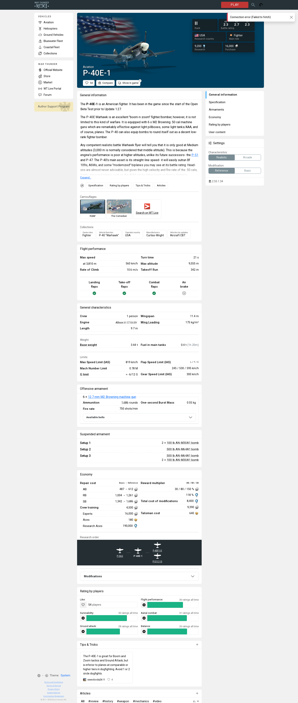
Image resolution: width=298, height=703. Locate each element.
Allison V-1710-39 (126, 322)
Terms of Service (54, 686)
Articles (161, 185)
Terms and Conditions (53, 682)
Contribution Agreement (53, 696)
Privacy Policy (54, 689)
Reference (221, 170)
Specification (95, 185)
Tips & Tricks (143, 185)
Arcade (247, 157)
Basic (247, 170)
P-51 (195, 155)
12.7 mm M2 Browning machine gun (112, 397)
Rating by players (119, 185)
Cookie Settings (53, 693)
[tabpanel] (139, 410)
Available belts (95, 417)
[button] (39, 676)
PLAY (235, 5)
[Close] (291, 17)
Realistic (221, 157)
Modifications (93, 576)
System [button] (65, 675)
